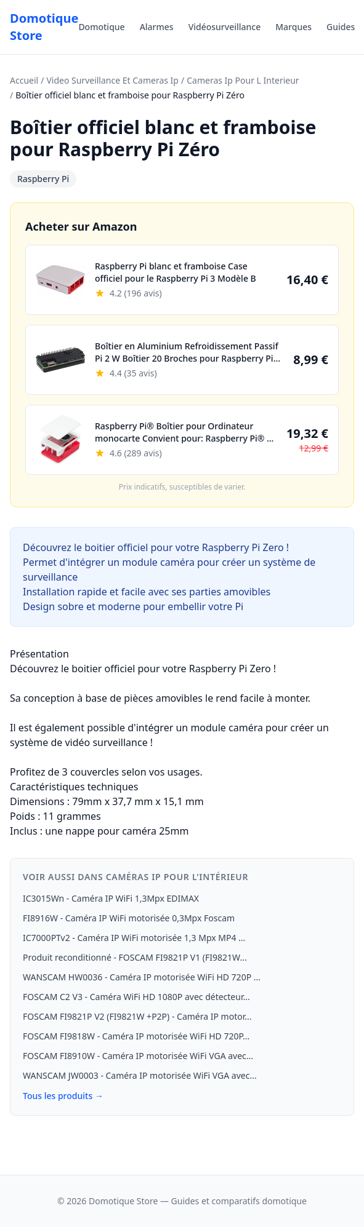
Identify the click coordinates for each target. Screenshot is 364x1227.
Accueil (24, 80)
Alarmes (157, 27)
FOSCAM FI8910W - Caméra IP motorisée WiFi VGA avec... (138, 1056)
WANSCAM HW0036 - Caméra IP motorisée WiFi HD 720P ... (142, 977)
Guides (340, 27)
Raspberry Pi (43, 179)
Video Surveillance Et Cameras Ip (112, 80)
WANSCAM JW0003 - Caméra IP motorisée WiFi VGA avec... (140, 1075)
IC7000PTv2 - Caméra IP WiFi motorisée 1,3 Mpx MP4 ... (134, 937)
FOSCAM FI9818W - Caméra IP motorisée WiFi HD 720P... (136, 1036)
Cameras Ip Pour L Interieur (243, 80)
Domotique (101, 27)
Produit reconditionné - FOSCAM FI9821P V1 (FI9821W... (135, 957)
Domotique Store (44, 27)
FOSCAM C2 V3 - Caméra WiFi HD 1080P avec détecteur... (136, 997)
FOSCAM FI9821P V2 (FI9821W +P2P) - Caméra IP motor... (137, 1016)
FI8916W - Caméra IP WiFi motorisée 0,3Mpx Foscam (129, 918)
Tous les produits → (63, 1096)
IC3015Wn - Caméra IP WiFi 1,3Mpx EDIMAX (111, 898)
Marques (293, 27)
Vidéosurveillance (224, 27)
